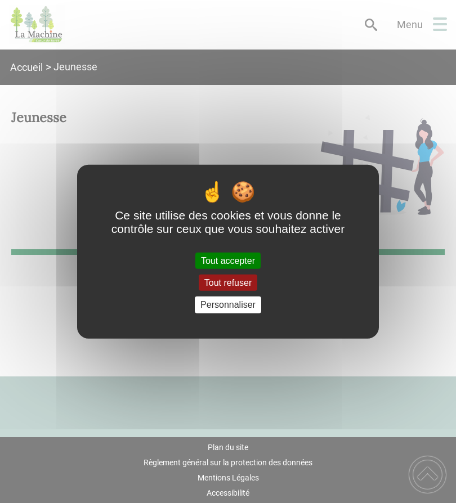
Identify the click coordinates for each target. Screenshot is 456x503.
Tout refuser (228, 283)
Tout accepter (228, 261)
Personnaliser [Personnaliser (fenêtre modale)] (228, 304)
